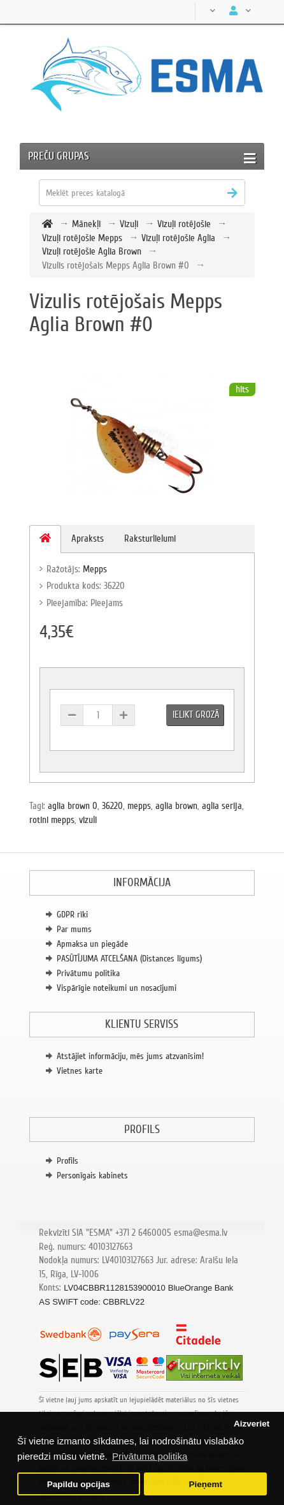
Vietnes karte (80, 1070)
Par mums (74, 929)
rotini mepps (52, 820)
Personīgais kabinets (92, 1175)
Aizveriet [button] (251, 1423)
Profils (67, 1160)
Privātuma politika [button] (149, 1456)
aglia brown (176, 806)
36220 (112, 806)
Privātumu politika (88, 973)
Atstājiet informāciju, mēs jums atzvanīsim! (130, 1056)
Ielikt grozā (196, 714)
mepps (139, 806)
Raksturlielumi (150, 538)
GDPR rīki (72, 914)
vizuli (88, 820)
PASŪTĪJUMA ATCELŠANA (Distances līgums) (129, 958)
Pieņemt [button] (205, 1484)
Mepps (95, 569)
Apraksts (87, 538)
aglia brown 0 (72, 806)
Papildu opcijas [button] (78, 1484)
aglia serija (222, 806)
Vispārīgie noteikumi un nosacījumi (116, 987)
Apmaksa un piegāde (92, 943)
